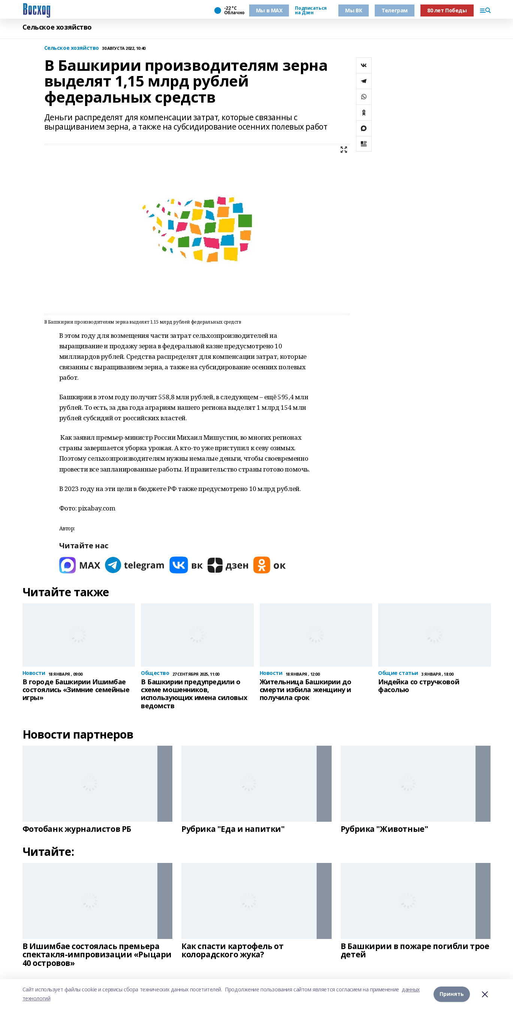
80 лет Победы (447, 10)
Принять (452, 993)
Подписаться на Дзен (310, 10)
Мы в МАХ (269, 10)
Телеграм (394, 10)
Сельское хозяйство (57, 27)
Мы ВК (353, 10)
